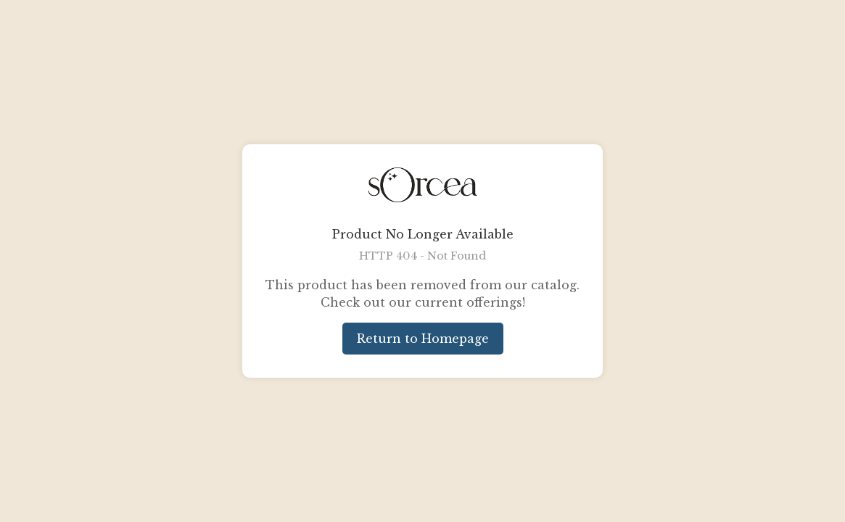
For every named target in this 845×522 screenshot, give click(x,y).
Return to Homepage (423, 338)
